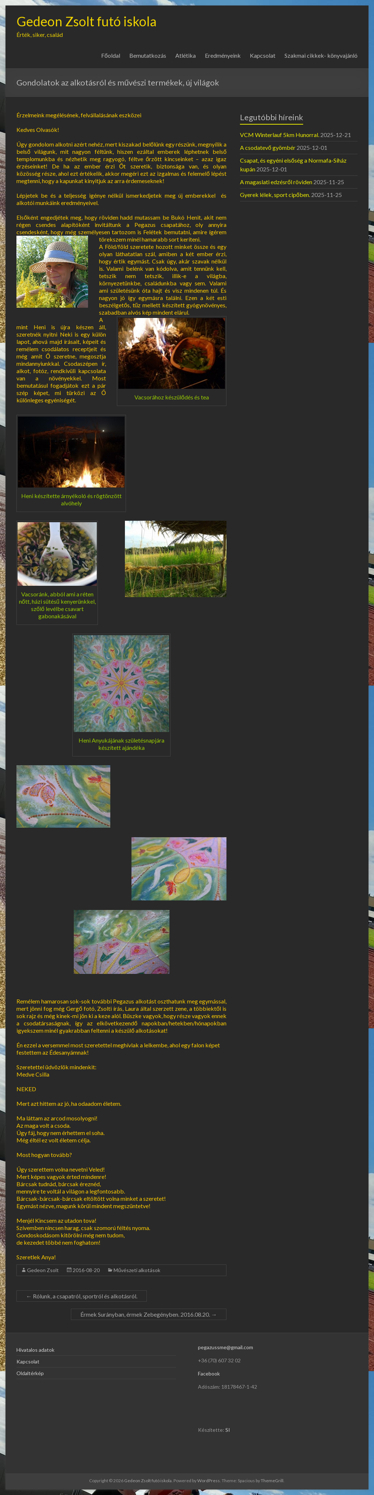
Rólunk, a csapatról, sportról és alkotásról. (81, 1296)
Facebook (209, 1373)
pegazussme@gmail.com (225, 1347)
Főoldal (110, 55)
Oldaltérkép (30, 1373)
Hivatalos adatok (35, 1350)
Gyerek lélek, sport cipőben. (275, 194)
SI (227, 1430)
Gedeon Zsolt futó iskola (86, 21)
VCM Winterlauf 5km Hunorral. (279, 134)
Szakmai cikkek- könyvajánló (321, 55)
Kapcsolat (262, 55)
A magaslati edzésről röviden (276, 181)
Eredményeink (223, 55)
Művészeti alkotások (137, 1270)
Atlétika (185, 55)
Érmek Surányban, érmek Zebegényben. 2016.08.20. (148, 1314)
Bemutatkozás (147, 55)
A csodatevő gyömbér (267, 147)
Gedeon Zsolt (43, 1270)
